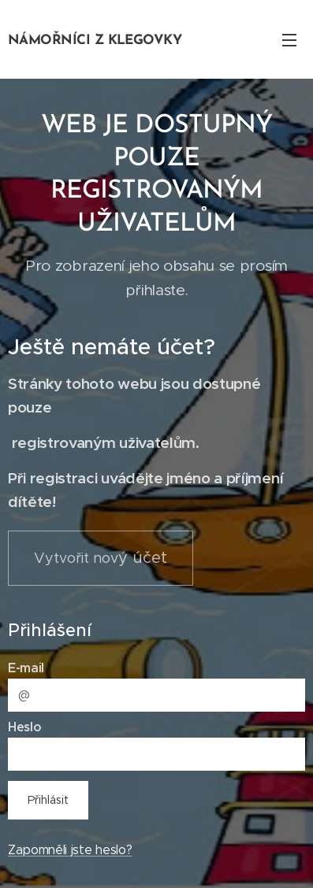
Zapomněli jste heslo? (70, 849)
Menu (289, 40)
